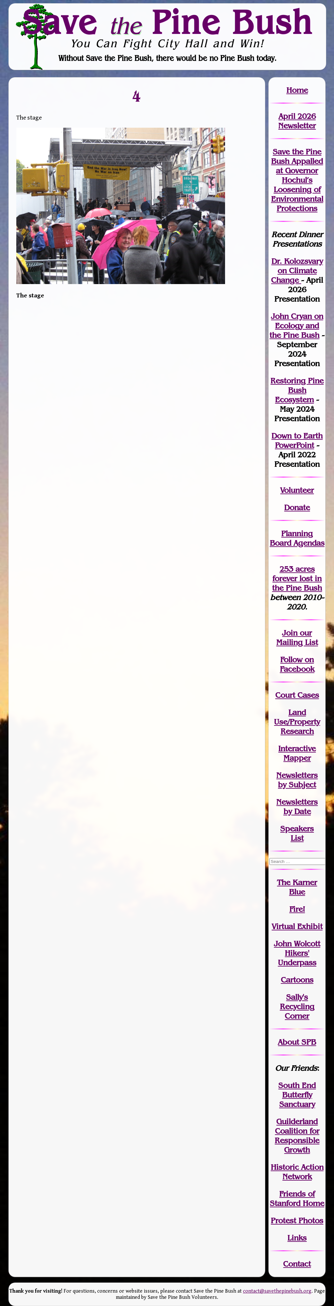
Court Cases (297, 695)
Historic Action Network (297, 1171)
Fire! (297, 909)
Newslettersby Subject (297, 779)
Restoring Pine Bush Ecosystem (297, 390)
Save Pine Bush (167, 22)
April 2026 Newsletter (297, 120)
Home (297, 90)
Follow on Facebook (297, 664)
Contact (297, 1264)
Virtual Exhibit (297, 926)
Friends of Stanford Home (297, 1198)
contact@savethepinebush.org (277, 1291)
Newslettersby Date (297, 806)
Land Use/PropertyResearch (297, 722)
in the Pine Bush (297, 583)
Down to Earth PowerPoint (297, 440)
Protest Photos (297, 1220)
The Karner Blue (297, 887)
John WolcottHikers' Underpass (297, 953)
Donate (297, 507)
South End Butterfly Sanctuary (297, 1095)
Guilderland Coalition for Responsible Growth (297, 1136)
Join (289, 633)
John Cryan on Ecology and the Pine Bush (296, 325)
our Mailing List (297, 637)
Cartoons (297, 979)
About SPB (297, 1042)
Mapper (297, 758)
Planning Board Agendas (297, 538)
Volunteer (297, 490)
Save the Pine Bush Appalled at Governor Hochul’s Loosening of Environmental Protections (297, 180)
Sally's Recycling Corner (297, 1006)
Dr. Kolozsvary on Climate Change (297, 270)
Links (297, 1237)
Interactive (297, 748)
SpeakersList (297, 833)
